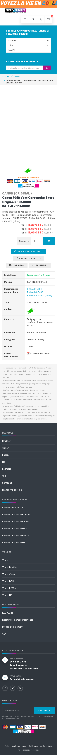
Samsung (7, 482)
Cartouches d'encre (12, 507)
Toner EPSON (9, 588)
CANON (17, 77)
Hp (3, 461)
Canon (5, 447)
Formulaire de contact (22, 679)
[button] (33, 19)
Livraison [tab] (16, 265)
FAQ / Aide (7, 612)
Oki (4, 475)
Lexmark (6, 468)
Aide (7, 746)
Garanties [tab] (40, 265)
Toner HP (7, 595)
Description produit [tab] (28, 251)
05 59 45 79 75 (18, 661)
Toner (5, 560)
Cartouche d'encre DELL (14, 528)
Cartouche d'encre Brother (16, 514)
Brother (6, 440)
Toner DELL (8, 581)
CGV (4, 633)
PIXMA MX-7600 (35, 292)
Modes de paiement (12, 626)
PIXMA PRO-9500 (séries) (39, 295)
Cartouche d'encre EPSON (15, 535)
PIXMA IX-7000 (34, 288)
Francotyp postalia (12, 489)
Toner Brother (9, 567)
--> (28, 40)
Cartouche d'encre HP (13, 542)
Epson (5, 454)
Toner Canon (9, 574)
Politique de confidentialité (40, 746)
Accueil (6, 77)
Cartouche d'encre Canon (15, 521)
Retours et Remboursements (17, 619)
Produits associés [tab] (28, 258)
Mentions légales (19, 746)
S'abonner (44, 710)
